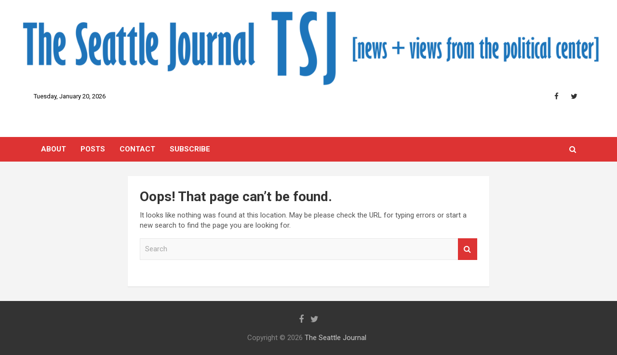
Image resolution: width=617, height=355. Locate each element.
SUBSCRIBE (190, 149)
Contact (137, 149)
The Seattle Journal (335, 337)
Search (467, 249)
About (53, 149)
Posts (92, 149)
